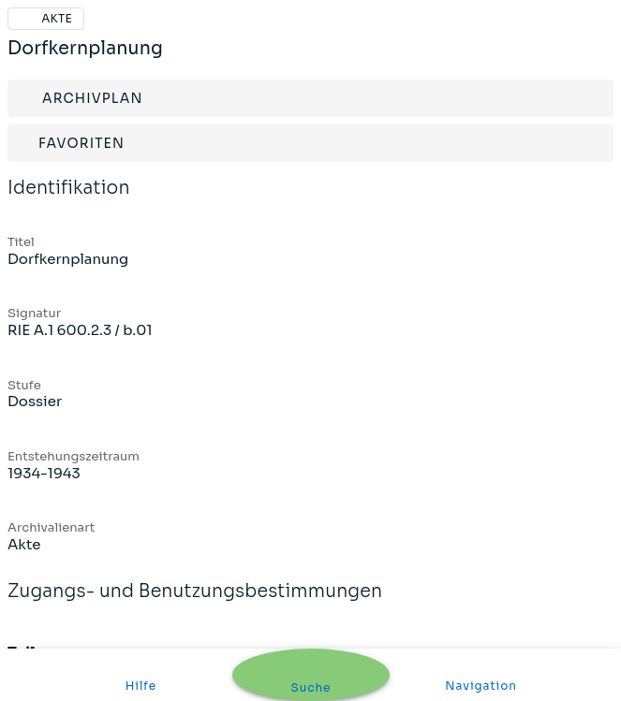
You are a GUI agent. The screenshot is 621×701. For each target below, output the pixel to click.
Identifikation (68, 200)
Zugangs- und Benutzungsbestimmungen (194, 603)
